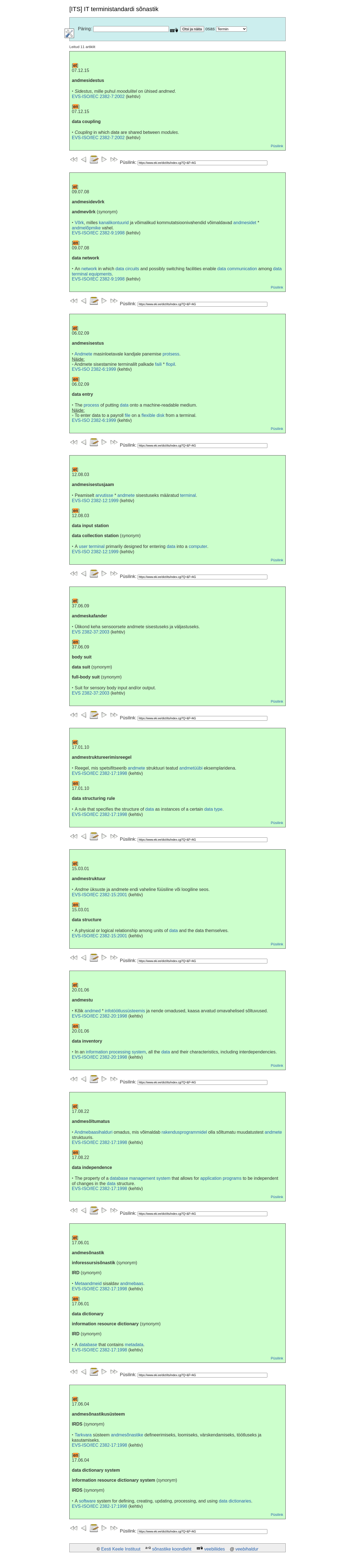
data (124, 405)
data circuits (127, 268)
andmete (126, 495)
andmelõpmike (86, 228)
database (88, 1344)
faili (158, 364)
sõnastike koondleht (171, 1549)
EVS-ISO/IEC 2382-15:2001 (99, 894)
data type (213, 809)
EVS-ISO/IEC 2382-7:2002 (98, 96)
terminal (188, 495)
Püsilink (277, 146)
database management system (140, 1178)
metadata (134, 1344)
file (127, 415)
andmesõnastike (127, 1435)
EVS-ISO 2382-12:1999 (95, 500)
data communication (237, 268)
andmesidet (244, 222)
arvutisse (104, 495)
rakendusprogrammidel (184, 1132)
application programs (221, 1178)
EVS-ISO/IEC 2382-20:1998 (99, 1016)
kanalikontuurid (114, 222)
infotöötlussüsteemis (125, 1010)
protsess (171, 354)
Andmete (83, 354)
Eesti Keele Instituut (120, 1549)
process (91, 405)
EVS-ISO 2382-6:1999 (94, 369)
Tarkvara (83, 1435)
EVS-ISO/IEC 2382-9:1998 (98, 233)
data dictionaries (235, 1501)
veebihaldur (246, 1549)
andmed (93, 1010)
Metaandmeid (88, 1283)
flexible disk (152, 415)
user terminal (92, 546)
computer (198, 546)
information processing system (116, 1052)
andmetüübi (191, 768)
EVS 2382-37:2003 (90, 632)
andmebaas (131, 1283)
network (89, 268)
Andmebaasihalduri (94, 1132)
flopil (170, 364)
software (87, 1501)
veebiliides (214, 1549)
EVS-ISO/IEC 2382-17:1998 (99, 773)
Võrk (79, 222)
